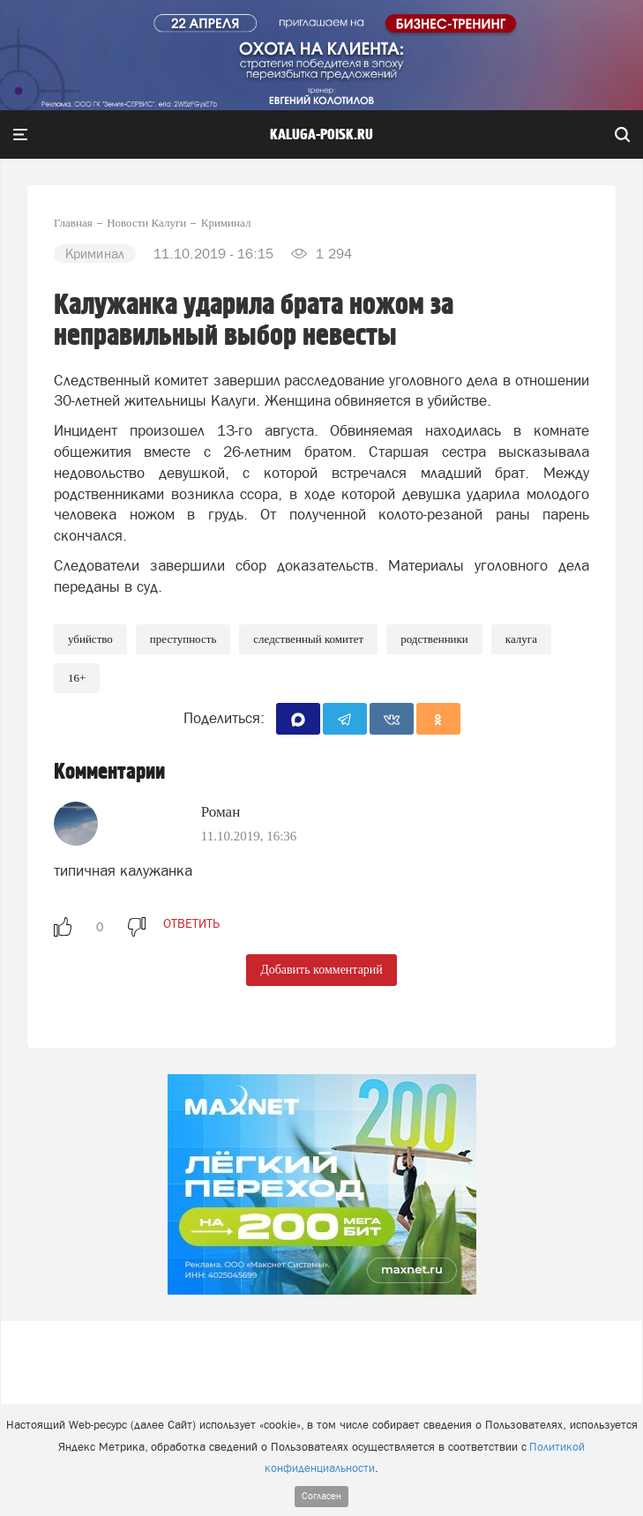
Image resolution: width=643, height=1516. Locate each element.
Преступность (183, 639)
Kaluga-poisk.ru (321, 135)
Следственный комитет (308, 639)
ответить (191, 923)
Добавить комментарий (321, 969)
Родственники (434, 639)
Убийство (90, 639)
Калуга (521, 639)
